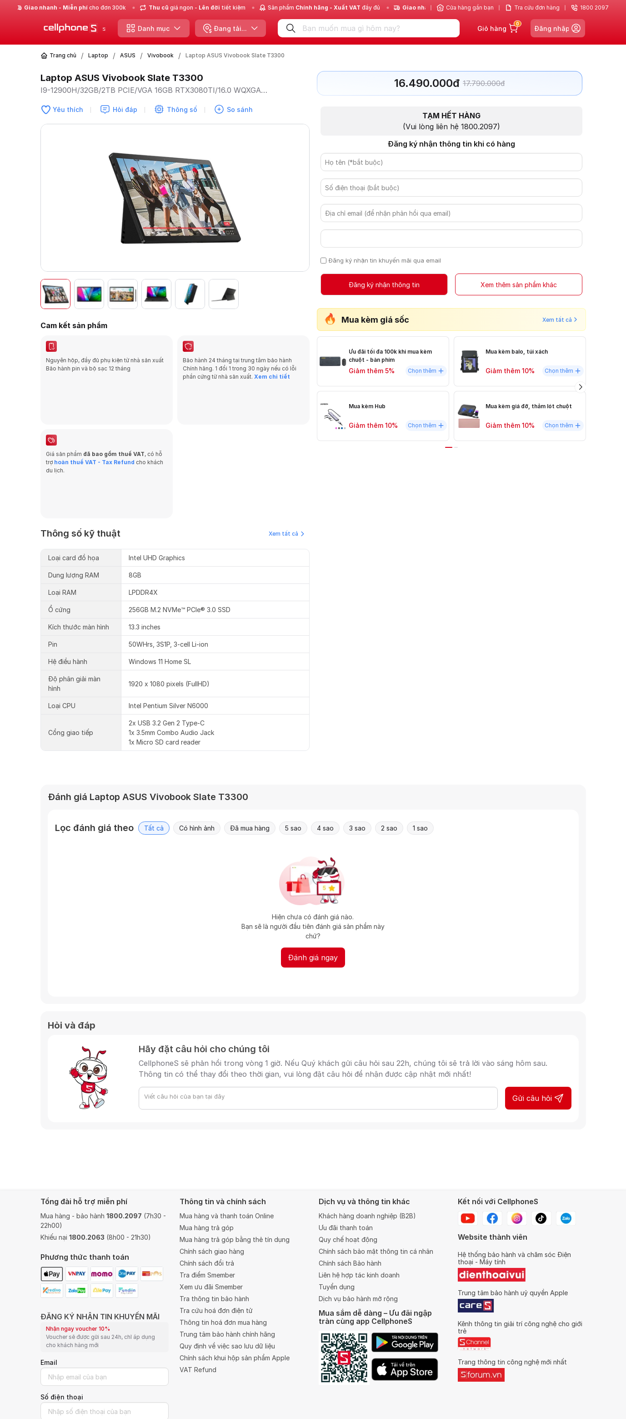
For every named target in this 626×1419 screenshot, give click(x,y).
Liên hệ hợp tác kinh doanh (359, 1275)
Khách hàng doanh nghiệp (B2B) (367, 1216)
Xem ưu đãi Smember (211, 1287)
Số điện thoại (61, 1397)
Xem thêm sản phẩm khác (518, 285)
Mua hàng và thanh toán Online (227, 1216)
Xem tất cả (286, 457)
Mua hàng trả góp (207, 1227)
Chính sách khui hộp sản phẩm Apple (235, 1358)
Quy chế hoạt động (348, 1239)
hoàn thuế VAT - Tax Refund (94, 424)
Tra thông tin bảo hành (214, 1298)
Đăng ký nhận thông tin (384, 285)
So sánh (240, 109)
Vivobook (160, 55)
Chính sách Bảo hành (350, 1263)
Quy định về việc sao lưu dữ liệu (227, 1346)
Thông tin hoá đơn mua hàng (223, 1322)
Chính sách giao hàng (212, 1251)
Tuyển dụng (337, 1287)
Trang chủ (63, 55)
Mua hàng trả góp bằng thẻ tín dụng (235, 1239)
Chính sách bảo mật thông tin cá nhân (376, 1251)
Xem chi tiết (272, 376)
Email (48, 1362)
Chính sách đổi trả (207, 1263)
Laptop (98, 55)
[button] (298, 294)
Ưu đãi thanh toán (346, 1227)
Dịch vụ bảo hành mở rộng (358, 1298)
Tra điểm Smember (207, 1275)
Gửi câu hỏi (538, 1021)
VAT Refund (198, 1369)
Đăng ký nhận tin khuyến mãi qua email (385, 260)
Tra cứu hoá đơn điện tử (216, 1310)
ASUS (127, 55)
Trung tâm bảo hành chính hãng (227, 1334)
